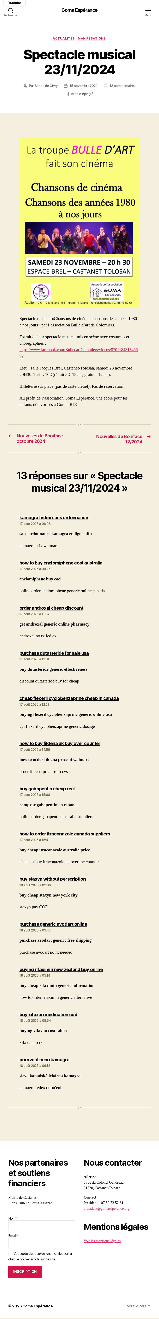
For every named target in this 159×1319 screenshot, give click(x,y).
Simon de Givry (45, 86)
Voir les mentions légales (102, 1242)
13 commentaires (123, 86)
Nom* (41, 1225)
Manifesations (92, 39)
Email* (41, 1242)
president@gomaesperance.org (107, 1209)
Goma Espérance (79, 10)
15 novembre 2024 (83, 86)
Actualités (64, 39)
